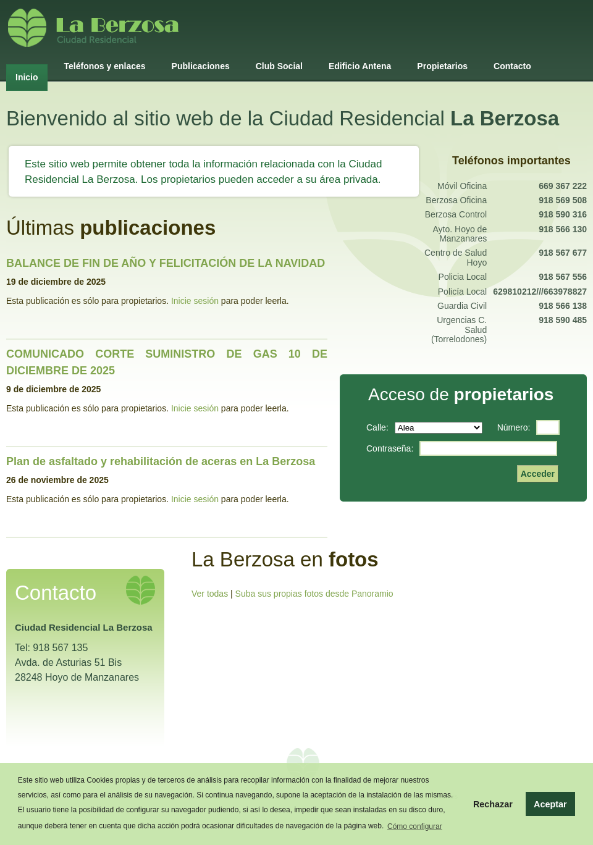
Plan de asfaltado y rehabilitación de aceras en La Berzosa (160, 461)
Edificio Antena (360, 66)
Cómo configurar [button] (414, 826)
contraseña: (389, 448)
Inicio (26, 77)
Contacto (512, 66)
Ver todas (209, 594)
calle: (377, 427)
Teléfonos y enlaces (105, 66)
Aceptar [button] (550, 804)
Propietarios (442, 66)
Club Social (279, 66)
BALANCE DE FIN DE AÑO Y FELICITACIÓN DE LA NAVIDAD (165, 263)
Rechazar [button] (493, 804)
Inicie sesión (195, 301)
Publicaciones (201, 66)
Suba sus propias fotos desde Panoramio (314, 594)
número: (514, 427)
